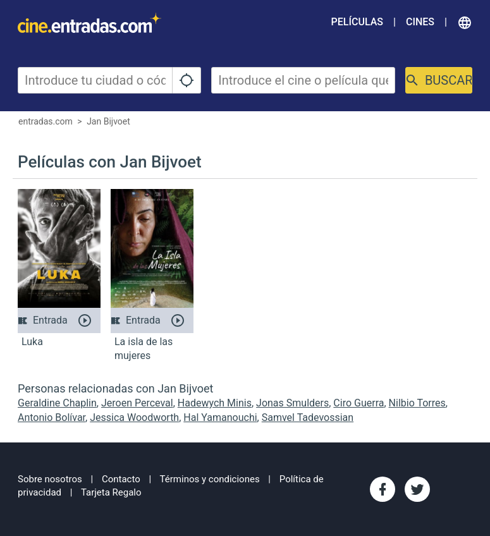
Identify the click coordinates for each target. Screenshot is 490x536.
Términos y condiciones (210, 479)
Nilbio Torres (417, 403)
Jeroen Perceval (137, 403)
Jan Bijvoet (108, 121)
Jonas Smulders (292, 403)
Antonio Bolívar (51, 417)
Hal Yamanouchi (220, 417)
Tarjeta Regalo (111, 492)
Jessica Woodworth (134, 417)
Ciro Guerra (358, 403)
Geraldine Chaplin (57, 403)
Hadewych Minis (215, 403)
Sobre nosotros (50, 479)
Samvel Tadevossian (307, 417)
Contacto (121, 479)
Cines (420, 22)
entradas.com (45, 121)
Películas (357, 22)
